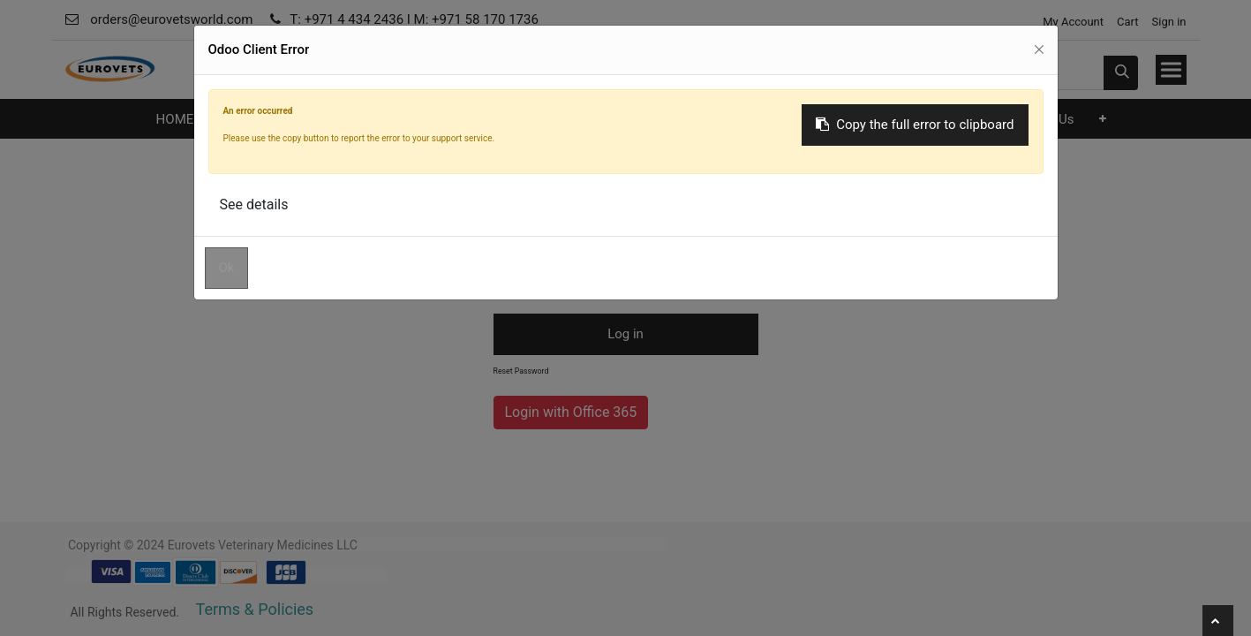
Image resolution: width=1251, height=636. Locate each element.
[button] (1102, 118)
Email (505, 189)
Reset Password (521, 371)
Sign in (1169, 21)
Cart (1128, 21)
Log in (625, 334)
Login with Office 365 (571, 412)
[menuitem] (174, 120)
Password (513, 248)
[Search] (1121, 73)
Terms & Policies (255, 609)
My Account (1072, 21)
